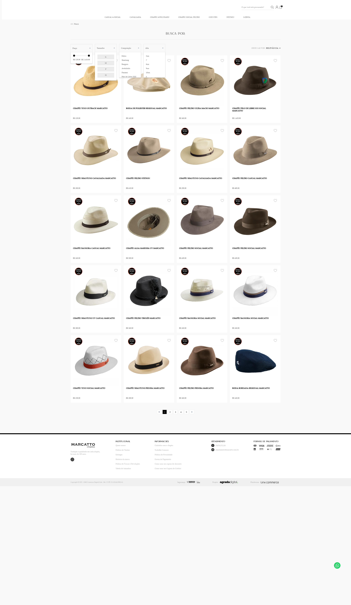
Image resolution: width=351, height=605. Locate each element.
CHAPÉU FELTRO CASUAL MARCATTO (249, 178)
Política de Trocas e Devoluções (123, 464)
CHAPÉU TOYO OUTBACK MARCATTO (90, 108)
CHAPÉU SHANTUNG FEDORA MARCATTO (145, 388)
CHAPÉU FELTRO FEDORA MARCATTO (196, 388)
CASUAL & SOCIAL (247, 15)
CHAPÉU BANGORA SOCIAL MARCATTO (197, 318)
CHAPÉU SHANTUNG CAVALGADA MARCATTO (94, 178)
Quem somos (116, 445)
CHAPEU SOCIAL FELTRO (323, 15)
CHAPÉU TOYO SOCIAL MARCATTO (89, 388)
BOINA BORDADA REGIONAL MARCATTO (251, 388)
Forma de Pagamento (154, 459)
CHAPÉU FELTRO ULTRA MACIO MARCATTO (199, 108)
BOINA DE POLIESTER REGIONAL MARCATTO (146, 108)
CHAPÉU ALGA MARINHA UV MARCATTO (145, 248)
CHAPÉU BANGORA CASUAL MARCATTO (91, 248)
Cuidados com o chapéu (155, 445)
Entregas (114, 454)
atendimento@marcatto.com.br (208, 450)
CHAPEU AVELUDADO (294, 15)
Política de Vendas (118, 450)
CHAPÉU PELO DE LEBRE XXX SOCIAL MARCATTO (249, 109)
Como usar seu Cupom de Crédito (159, 468)
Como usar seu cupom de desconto (159, 464)
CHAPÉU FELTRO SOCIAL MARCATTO (196, 248)
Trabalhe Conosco (152, 450)
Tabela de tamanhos (118, 468)
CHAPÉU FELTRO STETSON (138, 178)
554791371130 (202, 445)
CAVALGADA (270, 15)
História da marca (118, 459)
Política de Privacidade (154, 454)
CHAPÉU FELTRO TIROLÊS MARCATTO (143, 318)
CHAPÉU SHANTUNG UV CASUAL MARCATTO (94, 318)
